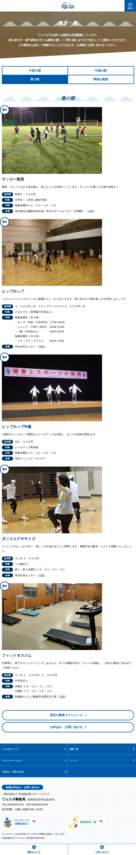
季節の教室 (100, 79)
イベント (74, 760)
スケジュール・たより (12, 760)
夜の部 (34, 79)
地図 (91, 211)
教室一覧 (74, 749)
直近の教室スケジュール (66, 715)
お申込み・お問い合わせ (66, 727)
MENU (130, 6)
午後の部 (101, 70)
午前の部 (35, 70)
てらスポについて (10, 749)
